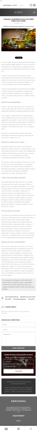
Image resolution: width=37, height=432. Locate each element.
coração (11, 206)
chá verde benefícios (11, 297)
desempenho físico (21, 173)
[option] (18, 42)
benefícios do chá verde (27, 297)
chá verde (31, 299)
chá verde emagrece (19, 299)
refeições (11, 229)
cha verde (8, 299)
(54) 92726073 (18, 416)
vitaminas (13, 135)
